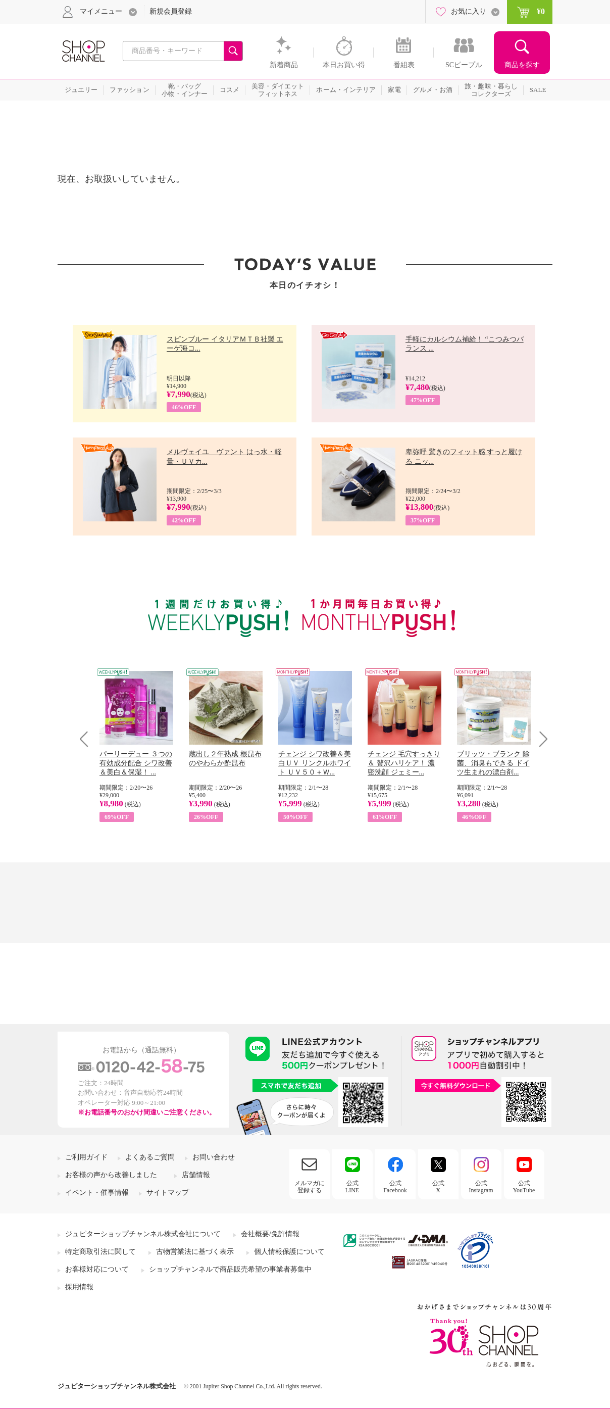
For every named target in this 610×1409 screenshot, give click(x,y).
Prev (87, 739)
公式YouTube (524, 1187)
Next (540, 739)
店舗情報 (196, 1175)
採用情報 (79, 1287)
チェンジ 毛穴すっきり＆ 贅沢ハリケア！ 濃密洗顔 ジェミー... (404, 763)
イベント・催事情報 (97, 1192)
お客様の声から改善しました (111, 1175)
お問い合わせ (213, 1157)
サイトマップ (167, 1192)
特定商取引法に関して (100, 1251)
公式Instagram (481, 1187)
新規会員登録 (170, 11)
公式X (438, 1187)
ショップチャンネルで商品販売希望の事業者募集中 (230, 1269)
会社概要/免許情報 (270, 1234)
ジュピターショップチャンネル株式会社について (143, 1234)
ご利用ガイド (86, 1157)
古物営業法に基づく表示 (195, 1251)
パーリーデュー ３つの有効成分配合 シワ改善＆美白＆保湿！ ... (135, 763)
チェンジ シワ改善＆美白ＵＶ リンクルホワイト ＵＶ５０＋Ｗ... (314, 763)
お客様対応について (97, 1269)
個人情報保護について (289, 1251)
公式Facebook (395, 1187)
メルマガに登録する (309, 1187)
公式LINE (352, 1187)
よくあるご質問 (150, 1157)
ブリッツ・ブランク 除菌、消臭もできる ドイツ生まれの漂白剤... (493, 763)
